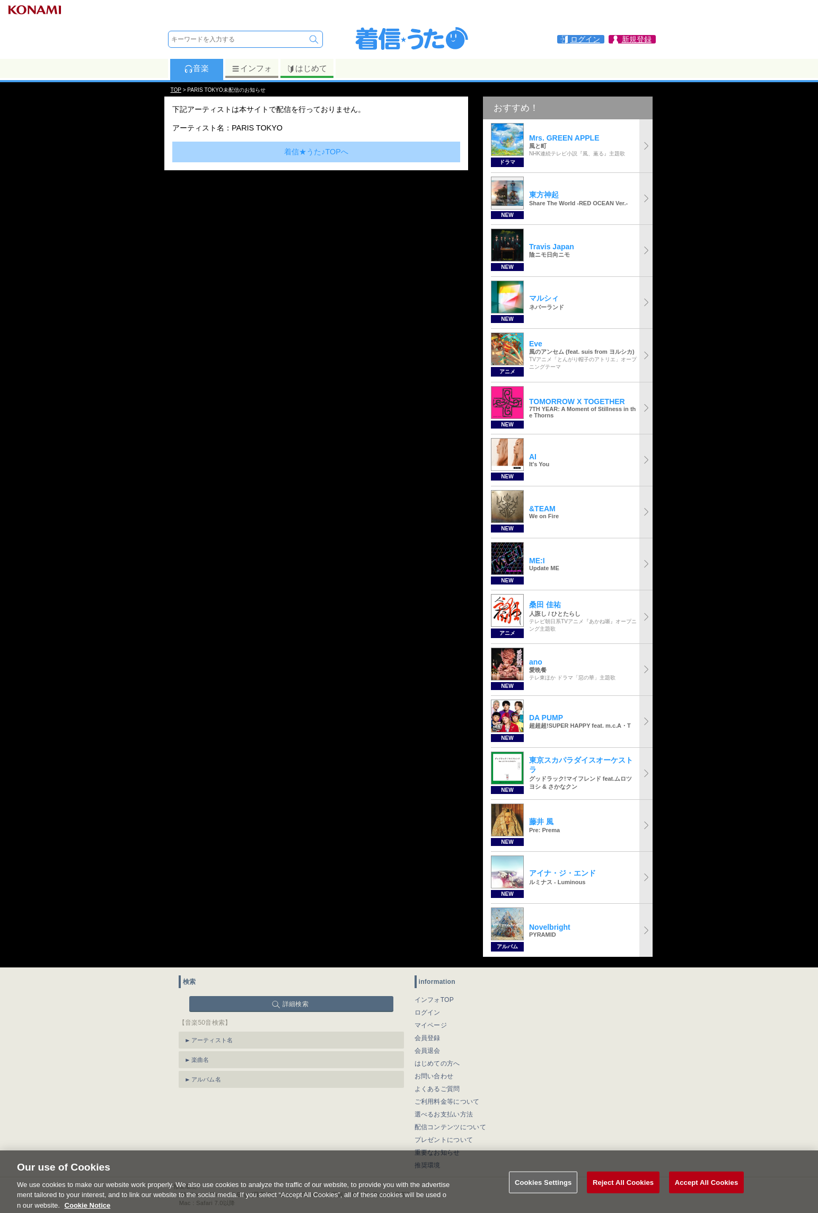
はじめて (306, 68)
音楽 (196, 68)
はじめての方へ (437, 1063)
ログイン (428, 1012)
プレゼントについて (444, 1140)
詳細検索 (296, 1004)
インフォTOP (434, 999)
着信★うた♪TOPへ (316, 151)
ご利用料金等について (447, 1101)
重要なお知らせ (437, 1152)
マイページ (431, 1025)
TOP (176, 90)
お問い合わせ (434, 1076)
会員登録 (428, 1038)
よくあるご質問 (437, 1089)
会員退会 (428, 1050)
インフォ (251, 68)
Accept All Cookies (706, 1194)
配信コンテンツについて (450, 1127)
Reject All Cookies (623, 1194)
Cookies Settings (543, 1194)
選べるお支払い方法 (444, 1114)
